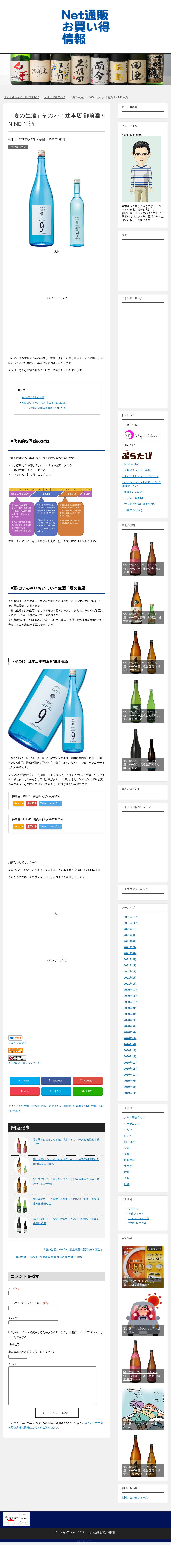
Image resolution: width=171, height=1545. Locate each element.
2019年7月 (130, 1093)
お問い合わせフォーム (135, 1497)
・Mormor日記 (130, 464)
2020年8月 (130, 1014)
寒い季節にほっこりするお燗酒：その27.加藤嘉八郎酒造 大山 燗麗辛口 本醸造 (142, 617)
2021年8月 (130, 941)
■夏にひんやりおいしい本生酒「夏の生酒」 (44, 402)
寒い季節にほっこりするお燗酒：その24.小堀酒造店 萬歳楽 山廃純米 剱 (141, 764)
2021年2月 (130, 977)
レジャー (129, 1135)
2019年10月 (131, 1074)
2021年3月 (130, 971)
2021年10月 (131, 929)
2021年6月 (130, 953)
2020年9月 (130, 1008)
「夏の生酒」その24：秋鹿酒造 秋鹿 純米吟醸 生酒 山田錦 (47, 1260)
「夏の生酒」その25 (28, 1109)
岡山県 (67, 1109)
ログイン (133, 1208)
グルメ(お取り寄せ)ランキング (24, 1063)
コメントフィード (138, 1218)
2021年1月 (130, 983)
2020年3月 (130, 1044)
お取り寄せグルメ (18, 147)
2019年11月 (131, 1068)
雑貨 (126, 1184)
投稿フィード (136, 1213)
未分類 (128, 1166)
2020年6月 (130, 1026)
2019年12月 (131, 1062)
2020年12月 (131, 989)
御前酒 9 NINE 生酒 (84, 1109)
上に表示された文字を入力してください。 (33, 1354)
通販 (126, 1178)
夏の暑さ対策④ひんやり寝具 (140, 1423)
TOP (21, 97)
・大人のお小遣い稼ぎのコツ (139, 504)
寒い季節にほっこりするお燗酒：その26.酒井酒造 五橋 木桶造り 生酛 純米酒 (141, 666)
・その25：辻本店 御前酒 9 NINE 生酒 (46, 408)
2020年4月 (130, 1038)
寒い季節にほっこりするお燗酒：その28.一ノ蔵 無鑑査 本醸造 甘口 (141, 568)
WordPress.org (137, 1223)
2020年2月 (130, 1050)
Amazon (20, 803)
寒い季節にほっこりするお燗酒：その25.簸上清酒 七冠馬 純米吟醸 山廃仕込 (141, 715)
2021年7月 (130, 947)
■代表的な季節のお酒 (33, 397)
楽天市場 (37, 803)
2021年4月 (130, 965)
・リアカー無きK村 (133, 498)
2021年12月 (131, 917)
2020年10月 (131, 1002)
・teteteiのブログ (132, 492)
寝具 (126, 1154)
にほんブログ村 (17, 1042)
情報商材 (129, 1160)
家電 (126, 1147)
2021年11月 (131, 923)
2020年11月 (131, 995)
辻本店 (16, 1113)
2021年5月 (130, 959)
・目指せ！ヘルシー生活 (136, 470)
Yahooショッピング (59, 803)
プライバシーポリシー (85, 1541)
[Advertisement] (56, 324)
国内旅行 (129, 1141)
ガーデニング (132, 1123)
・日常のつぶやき (132, 510)
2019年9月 (130, 1080)
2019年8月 (130, 1086)
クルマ (128, 1129)
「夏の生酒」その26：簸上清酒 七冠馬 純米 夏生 (71, 1252)
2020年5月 (130, 1032)
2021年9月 (130, 935)
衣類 (126, 1172)
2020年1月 (130, 1056)
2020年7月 (130, 1020)
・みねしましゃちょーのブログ (140, 476)
